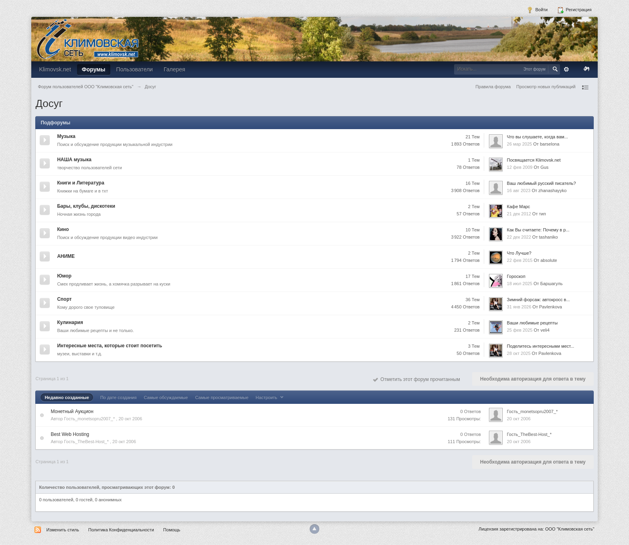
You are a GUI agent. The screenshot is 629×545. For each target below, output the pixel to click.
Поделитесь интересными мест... (540, 346)
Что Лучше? (519, 253)
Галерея (174, 69)
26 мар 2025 (519, 144)
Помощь (172, 529)
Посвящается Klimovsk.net (534, 160)
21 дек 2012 (519, 213)
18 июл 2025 (519, 283)
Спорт (64, 299)
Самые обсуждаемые (166, 397)
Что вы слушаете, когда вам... (537, 136)
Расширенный (566, 69)
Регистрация (574, 10)
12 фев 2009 (520, 167)
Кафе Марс (518, 206)
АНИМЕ (66, 256)
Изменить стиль (62, 529)
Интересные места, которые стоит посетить (109, 345)
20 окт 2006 (519, 418)
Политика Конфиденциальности (121, 529)
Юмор (64, 276)
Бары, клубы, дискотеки (86, 206)
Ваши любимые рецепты (532, 322)
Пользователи (134, 69)
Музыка (66, 136)
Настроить (270, 397)
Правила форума (493, 86)
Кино (63, 229)
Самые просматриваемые (221, 397)
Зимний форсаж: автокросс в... (538, 299)
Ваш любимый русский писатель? (541, 183)
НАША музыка (74, 159)
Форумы (94, 69)
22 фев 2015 (520, 260)
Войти (537, 10)
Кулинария (70, 322)
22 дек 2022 (519, 237)
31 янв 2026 (519, 306)
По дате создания (118, 397)
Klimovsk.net (55, 69)
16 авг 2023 (519, 190)
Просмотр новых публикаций (546, 86)
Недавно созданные (67, 397)
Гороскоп (516, 276)
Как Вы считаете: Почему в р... (538, 229)
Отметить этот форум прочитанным (416, 379)
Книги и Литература (80, 183)
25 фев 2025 (520, 330)
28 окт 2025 (519, 353)
